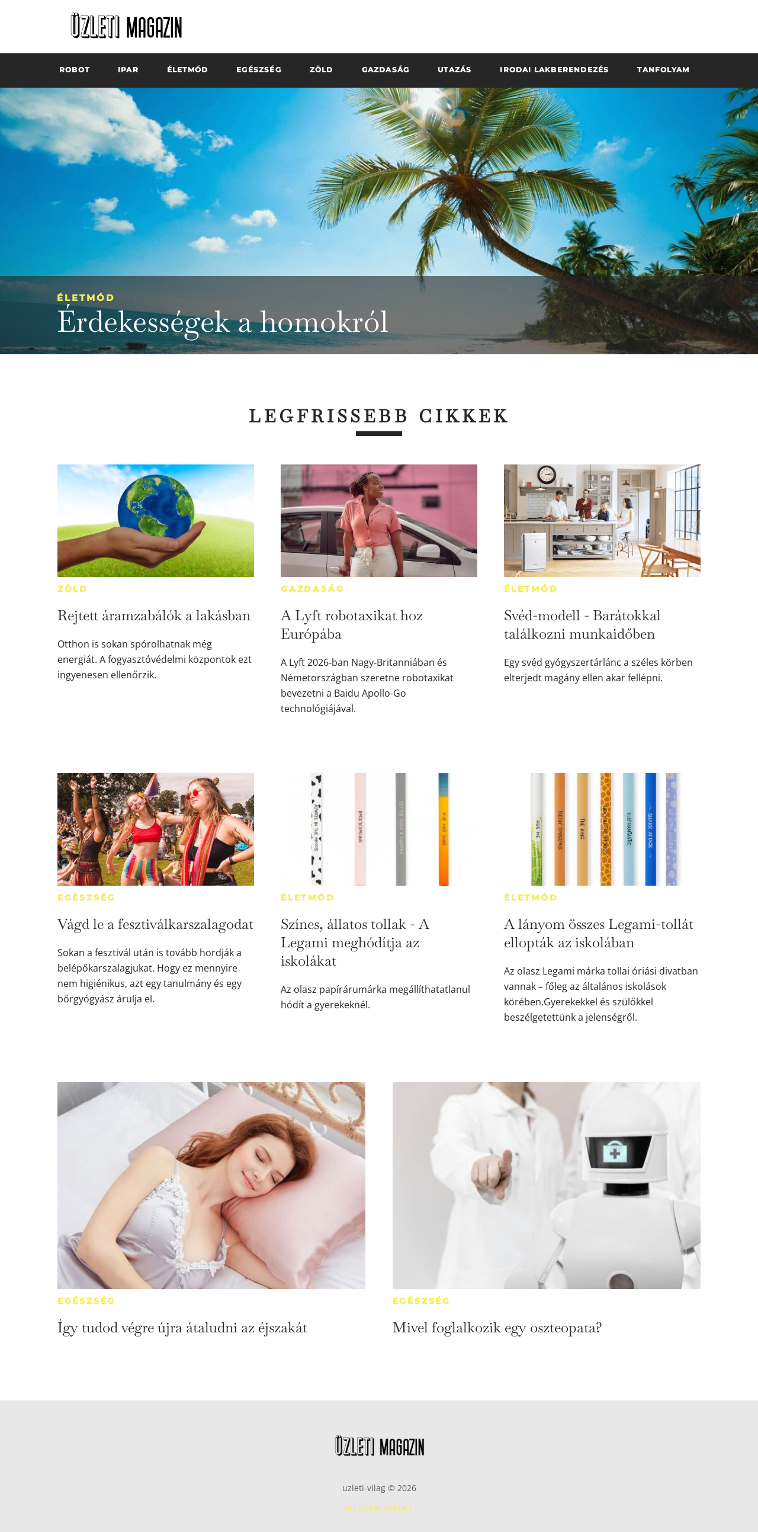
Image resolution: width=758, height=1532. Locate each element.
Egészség (86, 897)
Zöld (72, 589)
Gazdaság (312, 589)
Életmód (86, 297)
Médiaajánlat (379, 1507)
